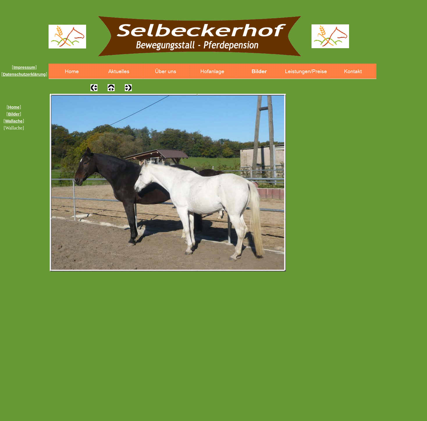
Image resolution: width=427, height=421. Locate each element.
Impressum (24, 67)
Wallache (13, 121)
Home (13, 107)
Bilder (14, 114)
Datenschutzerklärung (24, 74)
